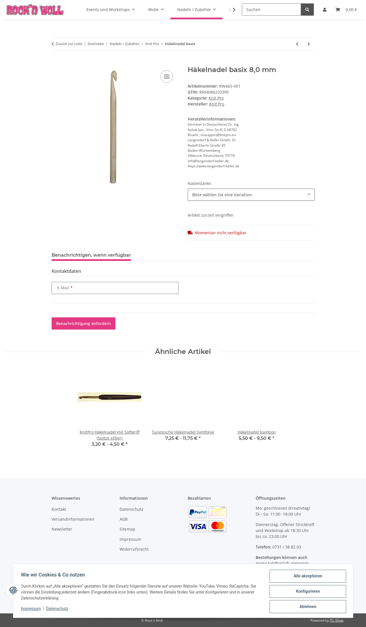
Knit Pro (216, 98)
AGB (124, 519)
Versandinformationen (73, 519)
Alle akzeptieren (306, 577)
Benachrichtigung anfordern (83, 323)
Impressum (32, 609)
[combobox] (251, 195)
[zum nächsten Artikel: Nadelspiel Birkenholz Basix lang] (309, 44)
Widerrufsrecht (134, 549)
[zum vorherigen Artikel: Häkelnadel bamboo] (297, 44)
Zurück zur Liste (69, 43)
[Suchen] (271, 9)
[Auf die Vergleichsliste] (166, 76)
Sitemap (127, 529)
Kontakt (59, 509)
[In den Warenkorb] (56, 63)
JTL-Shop (336, 620)
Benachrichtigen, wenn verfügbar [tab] (91, 255)
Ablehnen (306, 607)
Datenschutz (58, 609)
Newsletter (62, 529)
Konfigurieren (307, 592)
